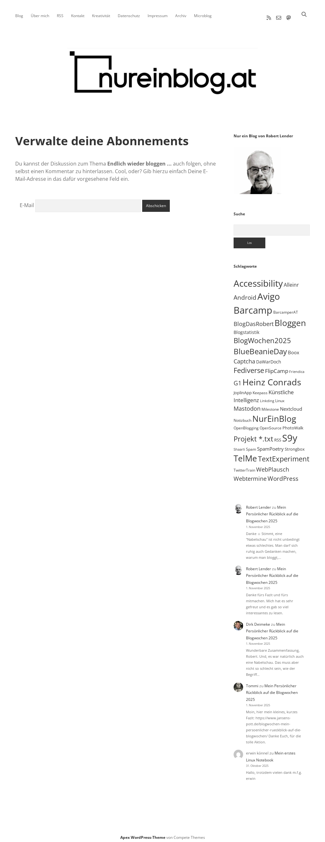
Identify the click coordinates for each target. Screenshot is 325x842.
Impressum (158, 15)
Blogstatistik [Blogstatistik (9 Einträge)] (246, 329)
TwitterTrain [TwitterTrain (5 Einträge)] (244, 467)
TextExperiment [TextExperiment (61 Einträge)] (283, 456)
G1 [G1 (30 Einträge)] (238, 380)
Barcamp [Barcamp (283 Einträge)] (253, 307)
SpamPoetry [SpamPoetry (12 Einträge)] (270, 446)
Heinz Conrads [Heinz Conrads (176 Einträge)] (271, 379)
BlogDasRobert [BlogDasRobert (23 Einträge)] (254, 321)
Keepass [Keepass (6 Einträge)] (260, 390)
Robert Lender (258, 504)
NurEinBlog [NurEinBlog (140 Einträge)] (274, 415)
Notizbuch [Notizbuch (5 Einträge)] (242, 417)
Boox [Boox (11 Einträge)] (293, 349)
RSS (60, 15)
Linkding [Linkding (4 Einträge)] (267, 398)
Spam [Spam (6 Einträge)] (251, 446)
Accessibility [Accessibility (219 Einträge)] (258, 280)
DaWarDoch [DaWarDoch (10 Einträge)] (268, 359)
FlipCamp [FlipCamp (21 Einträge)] (276, 368)
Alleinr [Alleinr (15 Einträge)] (291, 281)
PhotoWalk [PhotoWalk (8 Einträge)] (292, 425)
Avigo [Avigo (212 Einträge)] (268, 294)
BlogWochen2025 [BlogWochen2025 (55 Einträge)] (262, 338)
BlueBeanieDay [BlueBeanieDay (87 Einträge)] (260, 348)
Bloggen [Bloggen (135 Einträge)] (290, 320)
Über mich (40, 15)
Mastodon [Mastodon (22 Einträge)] (247, 405)
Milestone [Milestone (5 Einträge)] (270, 406)
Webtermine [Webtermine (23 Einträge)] (250, 476)
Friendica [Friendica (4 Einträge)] (296, 369)
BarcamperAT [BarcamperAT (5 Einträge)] (285, 309)
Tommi (252, 683)
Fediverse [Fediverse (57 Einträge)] (249, 367)
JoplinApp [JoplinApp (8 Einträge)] (243, 390)
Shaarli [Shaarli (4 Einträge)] (239, 446)
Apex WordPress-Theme (142, 835)
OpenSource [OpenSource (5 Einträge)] (271, 425)
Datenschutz (129, 15)
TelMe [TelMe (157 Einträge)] (245, 455)
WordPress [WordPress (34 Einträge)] (283, 475)
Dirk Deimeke (258, 621)
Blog (19, 15)
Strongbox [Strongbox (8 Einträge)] (295, 446)
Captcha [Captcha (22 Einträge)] (244, 358)
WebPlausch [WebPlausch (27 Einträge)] (272, 466)
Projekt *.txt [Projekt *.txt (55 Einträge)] (253, 436)
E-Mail (27, 202)
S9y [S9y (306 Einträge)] (289, 435)
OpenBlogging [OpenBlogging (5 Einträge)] (246, 425)
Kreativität (101, 15)
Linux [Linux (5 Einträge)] (279, 397)
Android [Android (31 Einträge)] (245, 295)
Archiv (180, 15)
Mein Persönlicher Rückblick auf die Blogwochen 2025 (272, 511)
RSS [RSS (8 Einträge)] (277, 437)
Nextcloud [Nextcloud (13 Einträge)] (291, 406)
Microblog (203, 15)
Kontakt (77, 15)
